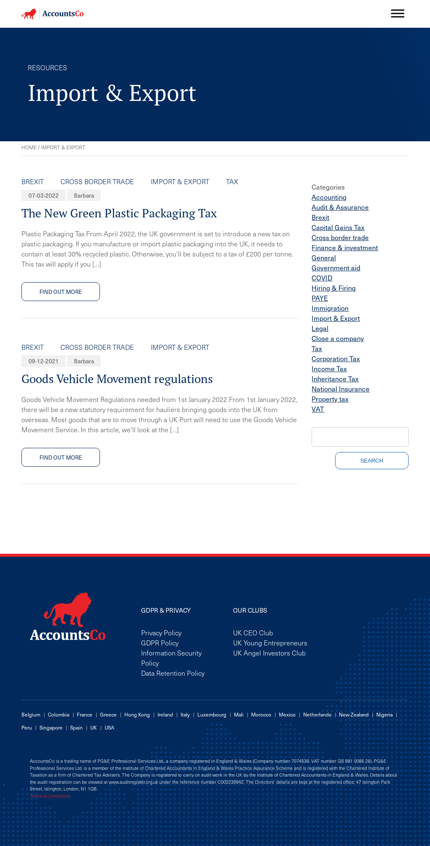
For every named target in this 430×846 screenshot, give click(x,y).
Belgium (30, 714)
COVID (322, 277)
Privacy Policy (161, 632)
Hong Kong (137, 714)
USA (109, 727)
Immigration (330, 308)
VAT (318, 409)
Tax (232, 181)
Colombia (58, 714)
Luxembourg (211, 714)
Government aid (336, 267)
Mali (239, 714)
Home (29, 147)
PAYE (320, 298)
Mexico (287, 714)
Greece (108, 714)
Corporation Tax (336, 358)
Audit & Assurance (340, 207)
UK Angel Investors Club (269, 653)
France (84, 714)
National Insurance (341, 388)
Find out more (60, 292)
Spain (76, 727)
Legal (320, 328)
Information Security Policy (171, 658)
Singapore (51, 727)
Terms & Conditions (50, 796)
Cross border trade (97, 181)
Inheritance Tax (335, 378)
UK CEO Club (253, 632)
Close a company (338, 338)
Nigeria (384, 714)
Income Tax (329, 368)
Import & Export (180, 181)
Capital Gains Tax (338, 227)
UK (93, 727)
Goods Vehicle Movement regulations (117, 378)
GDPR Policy (159, 642)
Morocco (261, 714)
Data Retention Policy (173, 673)
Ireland (165, 714)
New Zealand (354, 714)
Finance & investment (345, 247)
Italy (185, 714)
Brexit (32, 181)
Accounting (329, 197)
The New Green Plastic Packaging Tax (119, 213)
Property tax (330, 399)
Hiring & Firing (334, 288)
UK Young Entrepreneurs (270, 642)
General (324, 257)
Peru (26, 727)
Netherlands (317, 714)
